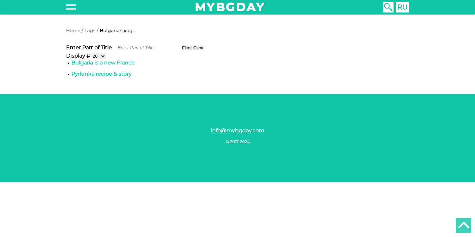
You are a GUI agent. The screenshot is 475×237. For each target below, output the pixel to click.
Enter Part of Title (89, 47)
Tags (89, 31)
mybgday (230, 7)
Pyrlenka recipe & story (101, 74)
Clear (198, 47)
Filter (187, 47)
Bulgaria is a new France (103, 63)
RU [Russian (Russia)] (402, 7)
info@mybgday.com (237, 130)
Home (73, 31)
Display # (78, 56)
